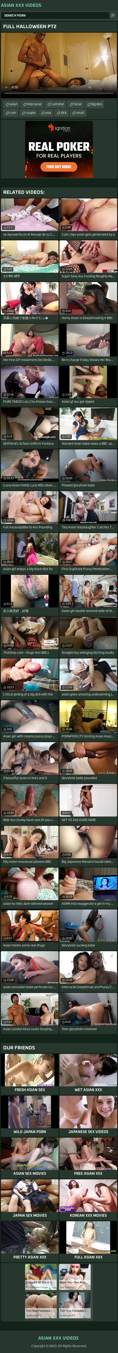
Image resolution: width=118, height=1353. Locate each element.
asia (48, 113)
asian (13, 104)
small (80, 113)
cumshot (57, 104)
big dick (96, 104)
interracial (34, 104)
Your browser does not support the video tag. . (59, 65)
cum (13, 113)
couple (30, 113)
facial (78, 104)
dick (63, 113)
